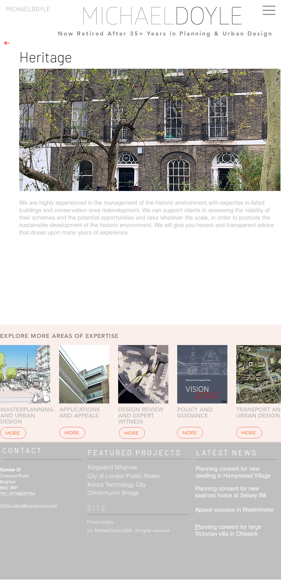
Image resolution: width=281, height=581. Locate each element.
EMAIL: (6, 505)
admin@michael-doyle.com (35, 505)
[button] (269, 10)
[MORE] (13, 433)
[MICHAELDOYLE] (72, 9)
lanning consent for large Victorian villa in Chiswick (228, 530)
